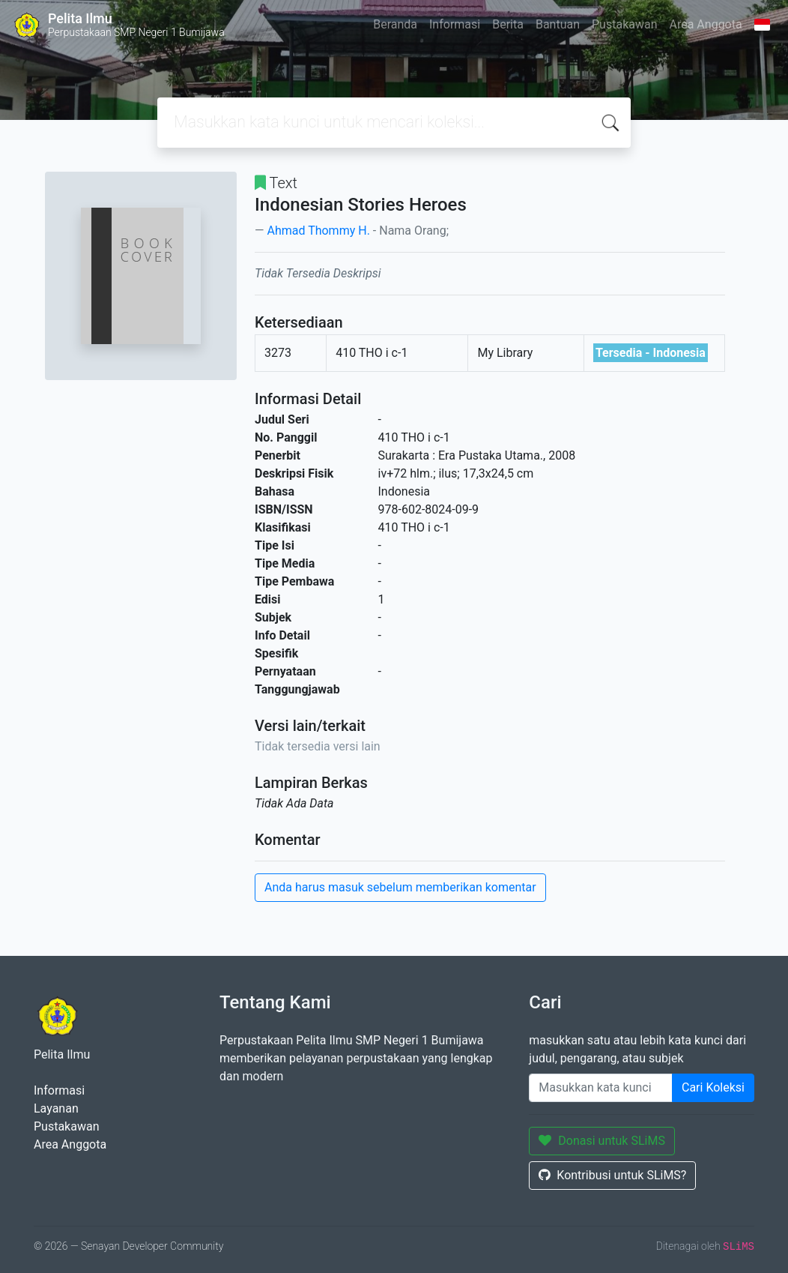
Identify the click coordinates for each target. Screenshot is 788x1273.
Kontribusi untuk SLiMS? (612, 1175)
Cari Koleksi (713, 1087)
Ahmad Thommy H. (318, 230)
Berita (508, 24)
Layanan (56, 1108)
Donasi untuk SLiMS (602, 1141)
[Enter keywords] (601, 1088)
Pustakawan (624, 24)
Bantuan (558, 24)
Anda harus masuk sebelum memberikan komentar (400, 887)
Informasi (454, 24)
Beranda (395, 24)
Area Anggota (706, 24)
